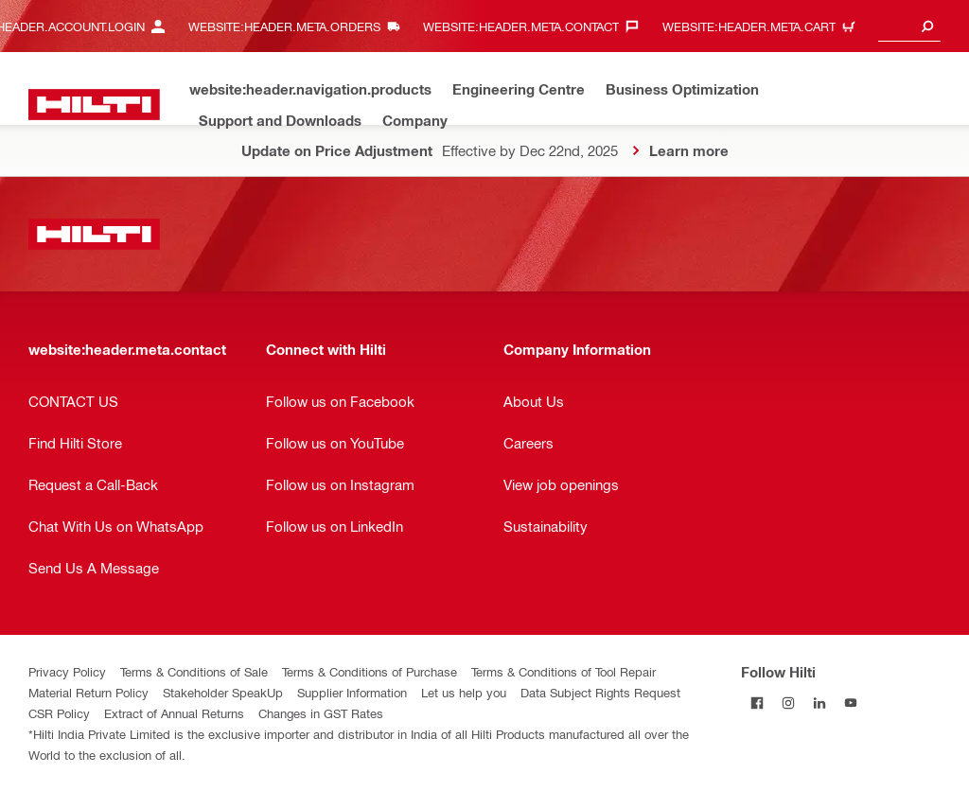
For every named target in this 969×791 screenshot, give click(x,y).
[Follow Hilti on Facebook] (756, 702)
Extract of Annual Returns (174, 713)
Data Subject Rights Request (600, 692)
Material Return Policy (88, 692)
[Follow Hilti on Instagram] (787, 702)
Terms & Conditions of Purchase (369, 671)
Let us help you (463, 692)
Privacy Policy (67, 671)
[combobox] (909, 26)
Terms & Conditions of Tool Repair (563, 671)
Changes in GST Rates (320, 713)
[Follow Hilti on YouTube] (850, 702)
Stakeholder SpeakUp (223, 692)
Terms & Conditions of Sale (194, 671)
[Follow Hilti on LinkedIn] (819, 702)
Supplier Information (352, 692)
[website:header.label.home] (94, 104)
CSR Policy (59, 713)
